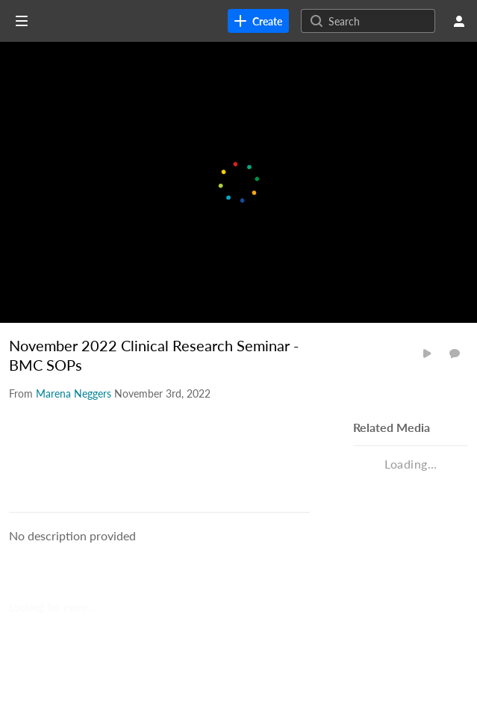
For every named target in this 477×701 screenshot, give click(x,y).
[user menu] (459, 21)
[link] (258, 21)
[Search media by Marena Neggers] (73, 393)
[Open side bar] (21, 21)
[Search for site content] (379, 20)
